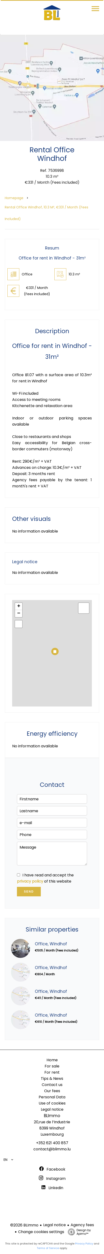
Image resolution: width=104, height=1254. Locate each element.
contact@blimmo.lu (52, 1149)
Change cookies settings (41, 1232)
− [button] (18, 613)
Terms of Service (48, 1248)
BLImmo (52, 1116)
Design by (78, 1231)
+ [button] (18, 606)
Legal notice (54, 1225)
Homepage (14, 198)
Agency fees (82, 1225)
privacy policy (30, 881)
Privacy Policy (84, 1243)
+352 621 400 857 (52, 1143)
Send (29, 891)
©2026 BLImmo (24, 1225)
